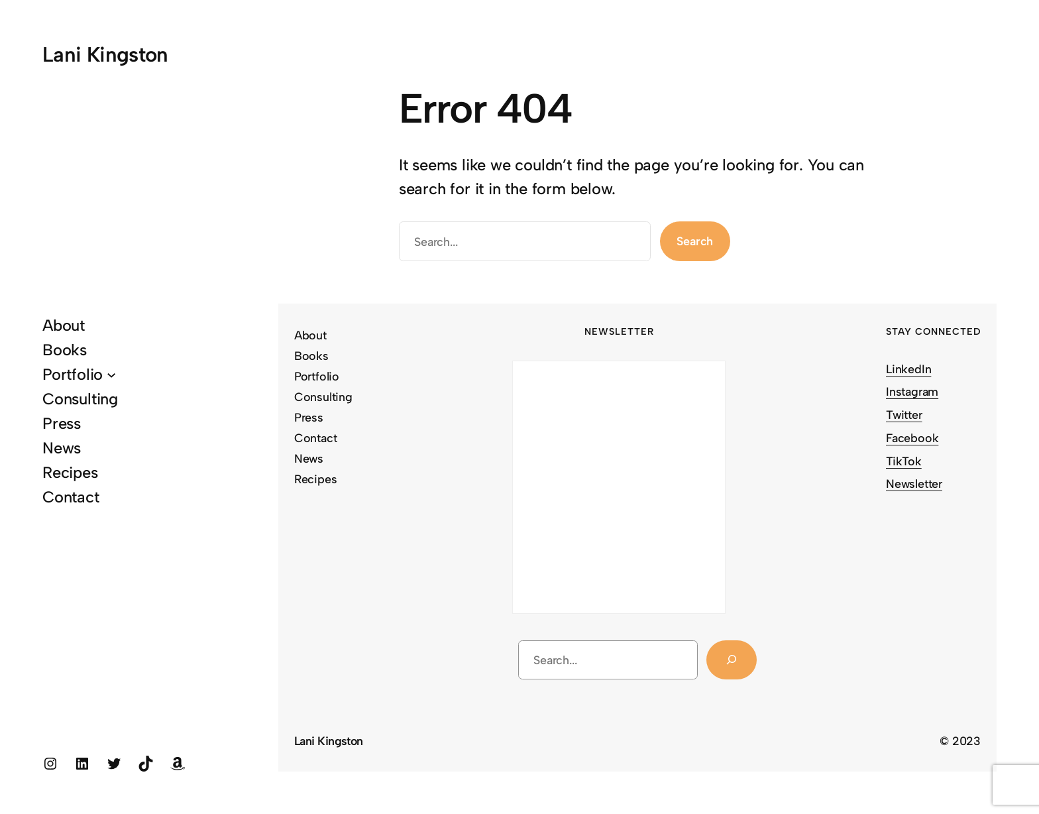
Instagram (912, 391)
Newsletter (914, 484)
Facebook (912, 438)
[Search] (731, 660)
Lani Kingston (105, 54)
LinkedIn (908, 369)
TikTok (904, 461)
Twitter (904, 415)
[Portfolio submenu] (111, 373)
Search (695, 241)
